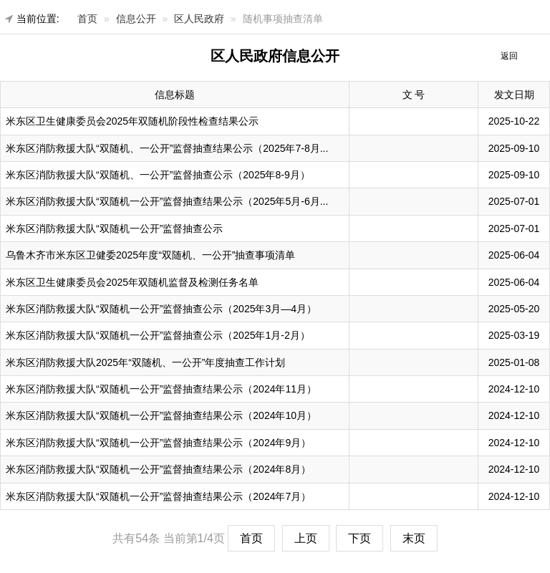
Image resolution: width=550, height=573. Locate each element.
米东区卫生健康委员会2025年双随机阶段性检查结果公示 (132, 121)
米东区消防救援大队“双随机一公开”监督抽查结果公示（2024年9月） (158, 442)
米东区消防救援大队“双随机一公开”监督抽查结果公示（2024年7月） (158, 496)
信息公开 (136, 18)
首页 (87, 18)
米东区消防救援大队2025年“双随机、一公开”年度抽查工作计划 (145, 362)
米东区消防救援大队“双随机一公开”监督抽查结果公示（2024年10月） (161, 415)
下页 (359, 538)
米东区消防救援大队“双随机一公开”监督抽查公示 (114, 228)
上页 (305, 538)
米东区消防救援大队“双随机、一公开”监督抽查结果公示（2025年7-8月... (167, 148)
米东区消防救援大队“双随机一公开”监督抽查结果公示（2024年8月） (158, 469)
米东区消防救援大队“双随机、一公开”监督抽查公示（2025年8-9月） (158, 174)
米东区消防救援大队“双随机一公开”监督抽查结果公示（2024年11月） (161, 389)
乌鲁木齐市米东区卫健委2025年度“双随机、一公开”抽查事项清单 (150, 255)
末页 (413, 538)
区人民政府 (199, 18)
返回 (509, 56)
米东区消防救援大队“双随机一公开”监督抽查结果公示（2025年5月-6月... (167, 201)
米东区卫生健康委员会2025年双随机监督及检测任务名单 (132, 282)
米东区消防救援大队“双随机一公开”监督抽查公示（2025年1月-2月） (158, 335)
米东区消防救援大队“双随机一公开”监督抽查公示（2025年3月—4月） (161, 308)
